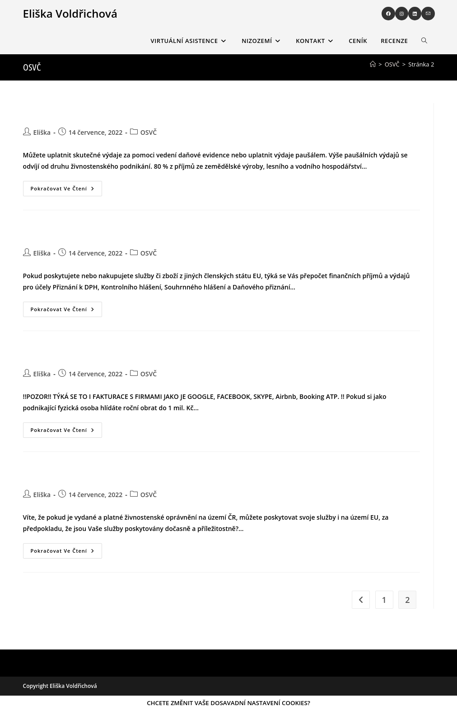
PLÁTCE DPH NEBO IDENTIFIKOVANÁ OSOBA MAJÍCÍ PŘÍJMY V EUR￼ (103, 234)
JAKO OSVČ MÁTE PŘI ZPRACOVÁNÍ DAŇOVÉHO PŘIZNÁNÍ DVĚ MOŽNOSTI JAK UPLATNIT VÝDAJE (137, 113)
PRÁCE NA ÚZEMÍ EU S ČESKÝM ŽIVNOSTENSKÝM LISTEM (90, 475)
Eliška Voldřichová (70, 13)
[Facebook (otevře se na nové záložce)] (388, 13)
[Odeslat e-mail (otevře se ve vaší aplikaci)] (428, 13)
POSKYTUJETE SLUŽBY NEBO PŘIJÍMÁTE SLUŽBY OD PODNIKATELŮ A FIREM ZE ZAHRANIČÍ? (130, 354)
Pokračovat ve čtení (66, 186)
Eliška (42, 132)
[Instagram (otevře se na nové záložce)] (401, 13)
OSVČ (148, 132)
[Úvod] (373, 64)
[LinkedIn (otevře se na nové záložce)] (414, 13)
